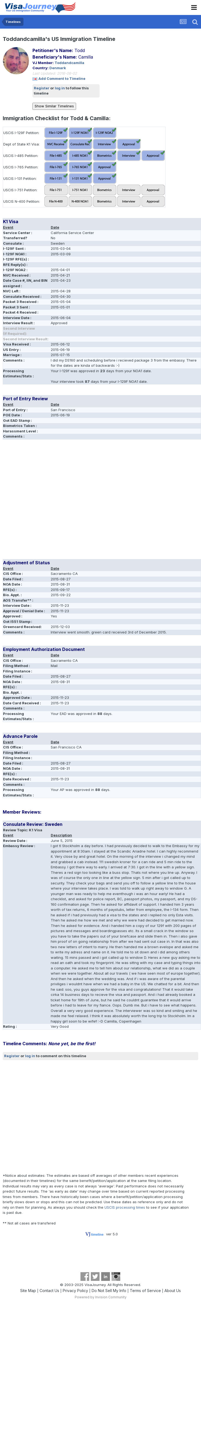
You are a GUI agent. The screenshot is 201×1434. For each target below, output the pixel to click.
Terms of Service (145, 1290)
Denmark (57, 68)
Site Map (28, 1290)
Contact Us (49, 1290)
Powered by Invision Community (101, 1297)
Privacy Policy (75, 1290)
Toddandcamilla (69, 62)
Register (41, 88)
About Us (172, 1290)
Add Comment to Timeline (61, 78)
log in (60, 88)
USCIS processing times (124, 1207)
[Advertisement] (51, 501)
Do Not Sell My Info (109, 1290)
